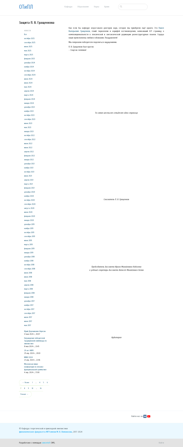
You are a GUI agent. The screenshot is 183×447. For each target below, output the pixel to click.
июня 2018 (28, 277)
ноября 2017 (28, 305)
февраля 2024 (29, 99)
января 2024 (29, 103)
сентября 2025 (29, 42)
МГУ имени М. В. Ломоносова (59, 432)
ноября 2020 (29, 196)
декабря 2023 (29, 107)
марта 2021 (28, 184)
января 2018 (28, 297)
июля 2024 (28, 79)
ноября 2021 (28, 168)
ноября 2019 (28, 228)
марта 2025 (28, 55)
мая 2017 (27, 325)
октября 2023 (29, 115)
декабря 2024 (29, 63)
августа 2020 (29, 208)
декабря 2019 (29, 224)
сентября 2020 (29, 204)
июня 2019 (28, 240)
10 (32, 388)
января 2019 (28, 252)
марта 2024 (28, 95)
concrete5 (46, 442)
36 (41, 388)
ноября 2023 (29, 111)
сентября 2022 (29, 139)
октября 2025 (29, 38)
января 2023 (29, 131)
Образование (83, 6)
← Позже (25, 382)
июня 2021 (28, 176)
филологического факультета (32, 432)
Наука (96, 6)
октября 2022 (29, 135)
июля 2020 (28, 212)
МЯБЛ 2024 (28, 357)
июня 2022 (28, 147)
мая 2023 (27, 127)
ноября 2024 (29, 67)
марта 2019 (28, 244)
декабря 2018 (29, 257)
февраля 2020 (29, 216)
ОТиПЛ (26, 7)
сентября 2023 (29, 119)
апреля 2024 (29, 91)
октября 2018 (29, 265)
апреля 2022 (29, 151)
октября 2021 (29, 172)
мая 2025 (27, 50)
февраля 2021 (29, 188)
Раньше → (24, 394)
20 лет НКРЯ (28, 350)
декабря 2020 (29, 192)
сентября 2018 (29, 269)
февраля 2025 (29, 58)
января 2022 (29, 159)
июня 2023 (28, 123)
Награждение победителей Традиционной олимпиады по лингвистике (35, 341)
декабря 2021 (29, 164)
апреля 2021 (28, 180)
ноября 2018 (28, 261)
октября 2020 (29, 200)
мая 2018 (27, 281)
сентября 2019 (29, 236)
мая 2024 (27, 87)
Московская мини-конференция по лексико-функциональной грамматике (35, 367)
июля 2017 (28, 317)
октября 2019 (29, 232)
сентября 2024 (29, 75)
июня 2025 (28, 46)
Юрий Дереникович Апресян (35, 331)
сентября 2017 (29, 313)
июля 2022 (28, 143)
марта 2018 (28, 289)
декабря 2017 (29, 301)
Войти (161, 442)
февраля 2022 (29, 156)
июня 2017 (28, 321)
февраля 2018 (29, 293)
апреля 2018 (28, 285)
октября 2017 (29, 309)
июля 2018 (28, 273)
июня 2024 (28, 83)
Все (25, 34)
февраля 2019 (29, 248)
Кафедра (68, 6)
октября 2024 (29, 71)
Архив (106, 6)
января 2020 (29, 220)
